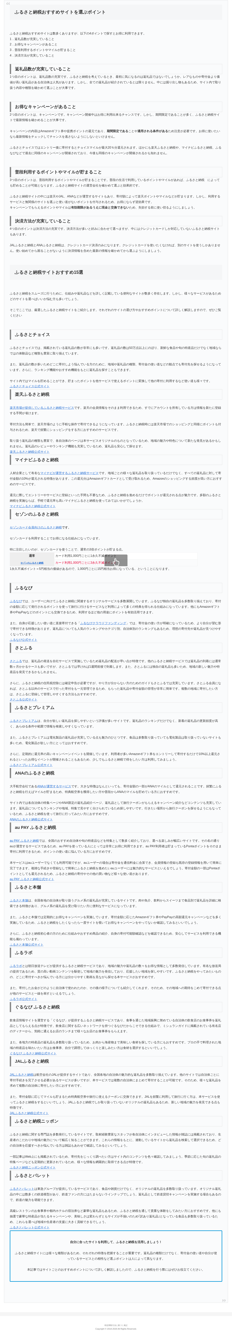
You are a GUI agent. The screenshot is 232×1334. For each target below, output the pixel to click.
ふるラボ (16, 966)
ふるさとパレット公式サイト (30, 1227)
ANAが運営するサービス (54, 786)
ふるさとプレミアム (23, 720)
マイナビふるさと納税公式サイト (33, 506)
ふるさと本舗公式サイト (26, 944)
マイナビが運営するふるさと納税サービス (69, 473)
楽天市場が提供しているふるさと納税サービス (42, 407)
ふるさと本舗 (19, 900)
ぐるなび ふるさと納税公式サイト (33, 1053)
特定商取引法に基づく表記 (116, 1325)
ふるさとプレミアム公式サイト (31, 765)
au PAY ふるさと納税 (24, 840)
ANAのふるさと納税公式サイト (31, 819)
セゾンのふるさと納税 (31, 563)
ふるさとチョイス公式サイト (30, 386)
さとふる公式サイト (23, 699)
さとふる (16, 661)
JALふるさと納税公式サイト (29, 1113)
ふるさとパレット (22, 1188)
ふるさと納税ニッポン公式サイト (33, 1167)
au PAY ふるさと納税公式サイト (32, 879)
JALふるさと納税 (21, 1074)
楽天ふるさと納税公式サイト (30, 451)
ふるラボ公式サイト (23, 999)
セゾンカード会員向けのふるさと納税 (36, 527)
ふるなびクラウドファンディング (103, 623)
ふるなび (16, 601)
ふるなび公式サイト (23, 639)
